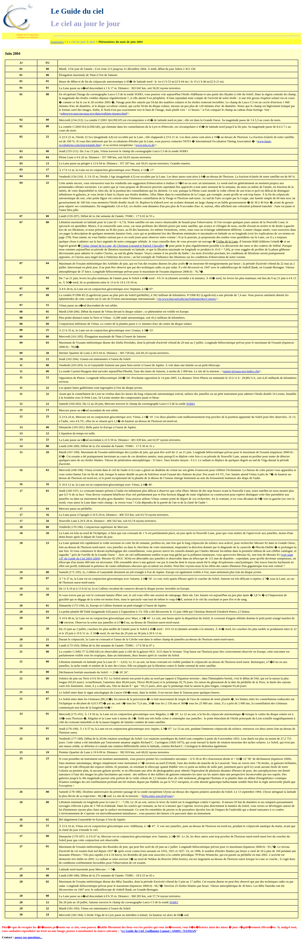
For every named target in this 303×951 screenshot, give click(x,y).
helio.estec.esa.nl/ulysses (157, 796)
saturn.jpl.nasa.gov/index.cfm (241, 371)
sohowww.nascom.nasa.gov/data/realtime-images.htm (93, 113)
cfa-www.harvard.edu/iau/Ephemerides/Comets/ (186, 299)
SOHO (190, 403)
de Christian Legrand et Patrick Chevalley (123, 245)
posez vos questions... (28, 937)
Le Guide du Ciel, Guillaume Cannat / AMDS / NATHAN (159, 931)
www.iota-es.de (144, 145)
